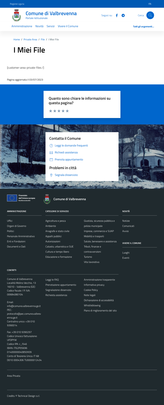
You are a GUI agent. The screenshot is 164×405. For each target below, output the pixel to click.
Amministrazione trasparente (99, 280)
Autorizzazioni (52, 241)
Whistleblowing (92, 305)
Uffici (9, 221)
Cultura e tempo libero (57, 252)
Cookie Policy (91, 290)
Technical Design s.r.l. (29, 396)
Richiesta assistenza (56, 295)
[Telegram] (122, 15)
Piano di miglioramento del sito (100, 310)
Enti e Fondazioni (16, 241)
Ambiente (50, 226)
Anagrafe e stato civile (57, 231)
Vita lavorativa (91, 262)
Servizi (51, 26)
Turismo (88, 257)
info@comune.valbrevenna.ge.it (24, 306)
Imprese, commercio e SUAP (99, 231)
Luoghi (125, 253)
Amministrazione (22, 26)
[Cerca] (150, 15)
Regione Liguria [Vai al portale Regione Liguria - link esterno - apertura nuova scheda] (17, 3)
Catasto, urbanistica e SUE (59, 246)
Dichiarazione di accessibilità (99, 300)
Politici (10, 231)
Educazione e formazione (58, 257)
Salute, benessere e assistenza (100, 241)
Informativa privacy (94, 285)
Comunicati (128, 226)
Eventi (125, 258)
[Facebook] (115, 15)
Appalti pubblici (53, 236)
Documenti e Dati (16, 246)
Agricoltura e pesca (55, 221)
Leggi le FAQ (52, 280)
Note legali (89, 295)
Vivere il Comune (68, 26)
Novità (39, 26)
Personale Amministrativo (21, 236)
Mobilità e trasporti (94, 236)
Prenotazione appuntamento (60, 285)
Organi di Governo (16, 226)
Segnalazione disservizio (58, 290)
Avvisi (125, 231)
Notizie (126, 221)
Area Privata (13, 376)
